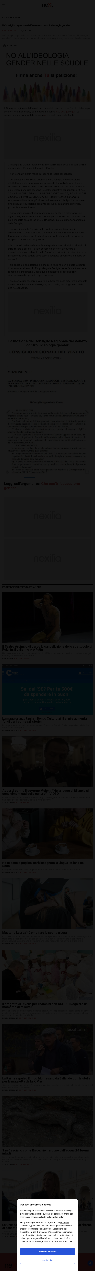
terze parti (64, 1222)
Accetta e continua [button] (47, 1252)
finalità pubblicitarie (49, 1238)
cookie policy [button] (57, 1217)
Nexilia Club (47, 1260)
